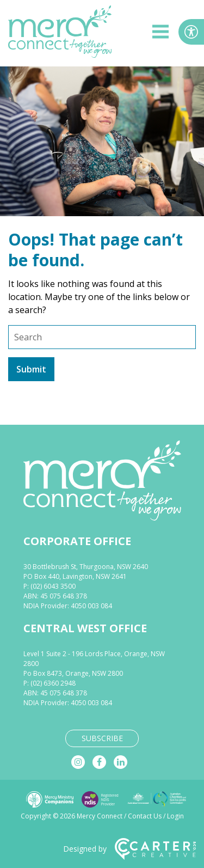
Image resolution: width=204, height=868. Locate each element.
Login (175, 816)
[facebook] (99, 762)
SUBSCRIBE (102, 738)
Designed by (129, 849)
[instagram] (78, 762)
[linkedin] (120, 762)
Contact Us (145, 816)
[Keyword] (102, 337)
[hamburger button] (160, 33)
